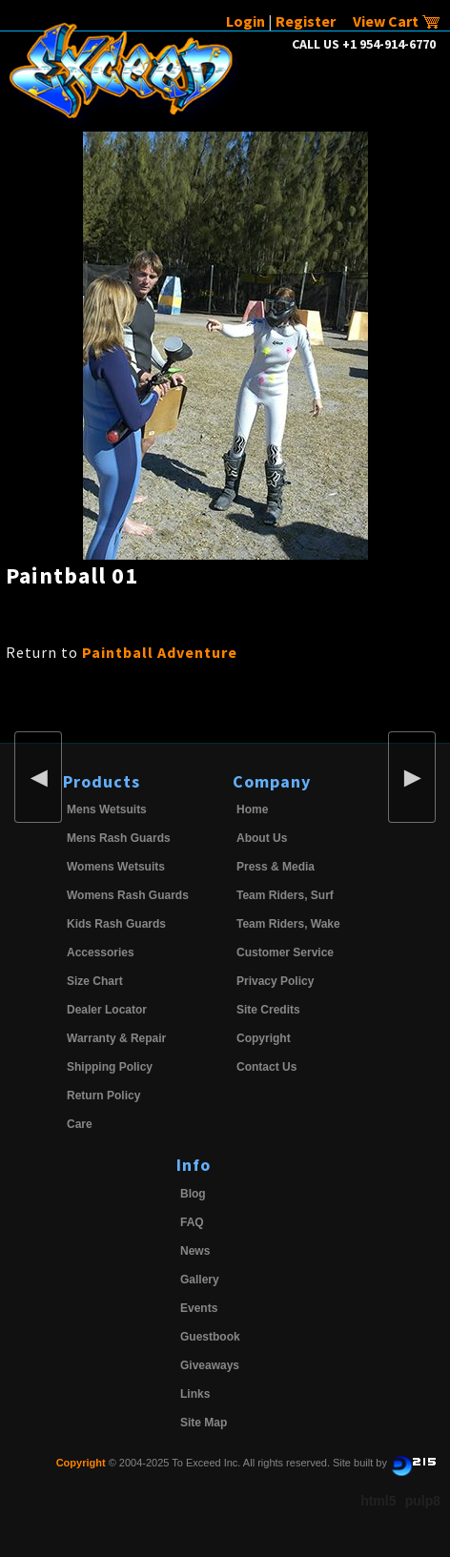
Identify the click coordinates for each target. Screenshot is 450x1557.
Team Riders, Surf (285, 895)
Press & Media (275, 866)
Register (306, 21)
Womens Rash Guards (128, 895)
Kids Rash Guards (116, 924)
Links (195, 1394)
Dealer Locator (107, 1009)
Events (198, 1308)
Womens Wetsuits (116, 866)
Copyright (263, 1038)
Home (252, 809)
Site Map (203, 1422)
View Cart (396, 21)
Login (245, 21)
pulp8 (422, 1500)
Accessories (100, 952)
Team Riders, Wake (288, 924)
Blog (193, 1193)
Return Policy (103, 1095)
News (195, 1251)
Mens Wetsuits (107, 809)
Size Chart (95, 981)
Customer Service (285, 952)
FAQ (192, 1222)
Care (79, 1124)
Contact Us (266, 1067)
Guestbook (210, 1336)
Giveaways (209, 1365)
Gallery (199, 1279)
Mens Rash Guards (119, 838)
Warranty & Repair (116, 1038)
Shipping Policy (110, 1067)
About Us (261, 838)
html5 (378, 1500)
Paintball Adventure (159, 652)
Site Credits (268, 1009)
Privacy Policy (275, 981)
